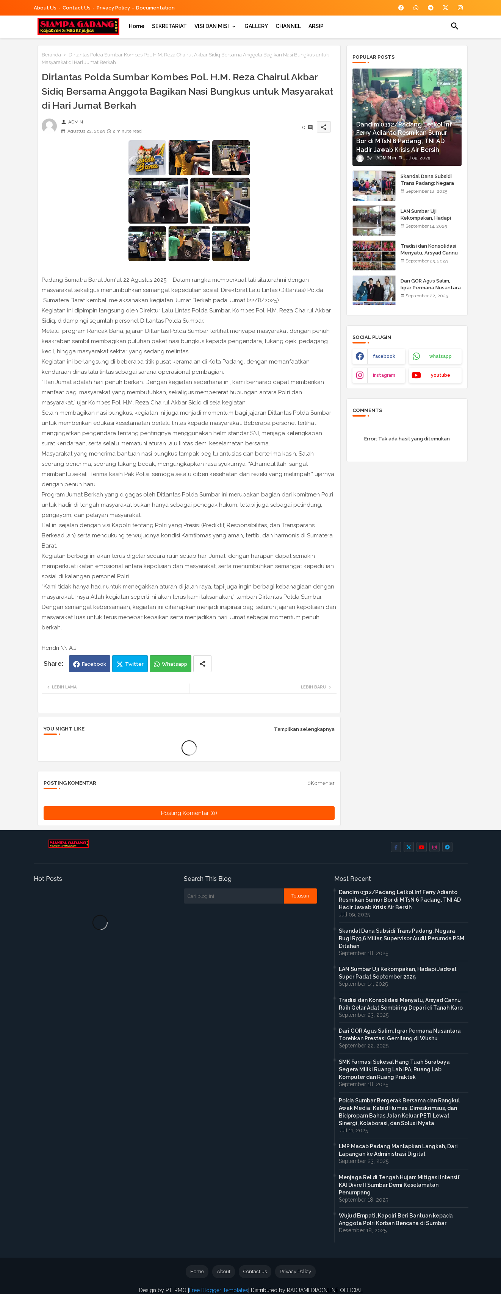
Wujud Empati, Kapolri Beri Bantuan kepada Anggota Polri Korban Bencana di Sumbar (396, 1219)
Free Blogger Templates (218, 1290)
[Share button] (202, 663)
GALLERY (256, 26)
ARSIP (316, 26)
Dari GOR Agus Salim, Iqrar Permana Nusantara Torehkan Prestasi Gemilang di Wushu (431, 291)
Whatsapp (174, 664)
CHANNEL (288, 26)
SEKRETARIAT (169, 26)
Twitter (134, 664)
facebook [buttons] (384, 356)
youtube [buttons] (440, 375)
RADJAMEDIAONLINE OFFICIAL (324, 1290)
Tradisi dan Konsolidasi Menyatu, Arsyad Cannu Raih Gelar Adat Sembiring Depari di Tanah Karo (401, 1004)
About (223, 1271)
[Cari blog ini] (234, 896)
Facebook (94, 664)
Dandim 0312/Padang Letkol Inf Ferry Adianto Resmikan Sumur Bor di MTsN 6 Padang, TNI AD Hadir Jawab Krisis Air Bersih (400, 899)
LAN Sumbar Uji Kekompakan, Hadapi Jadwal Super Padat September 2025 (426, 221)
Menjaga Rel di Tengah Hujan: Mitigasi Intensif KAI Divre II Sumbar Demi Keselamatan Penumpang (399, 1185)
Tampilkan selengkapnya (304, 729)
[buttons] (401, 8)
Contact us (77, 8)
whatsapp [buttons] (440, 356)
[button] (454, 26)
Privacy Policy (113, 8)
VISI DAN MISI (211, 26)
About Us (45, 8)
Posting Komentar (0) (189, 813)
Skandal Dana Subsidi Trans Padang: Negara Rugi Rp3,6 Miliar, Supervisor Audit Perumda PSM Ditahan (401, 938)
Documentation (155, 8)
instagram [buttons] (384, 375)
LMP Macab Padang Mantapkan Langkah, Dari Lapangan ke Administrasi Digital (398, 1150)
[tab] (136, 26)
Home (136, 26)
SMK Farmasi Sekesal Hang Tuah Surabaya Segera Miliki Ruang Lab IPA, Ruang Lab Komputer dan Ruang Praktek (394, 1069)
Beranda (51, 55)
